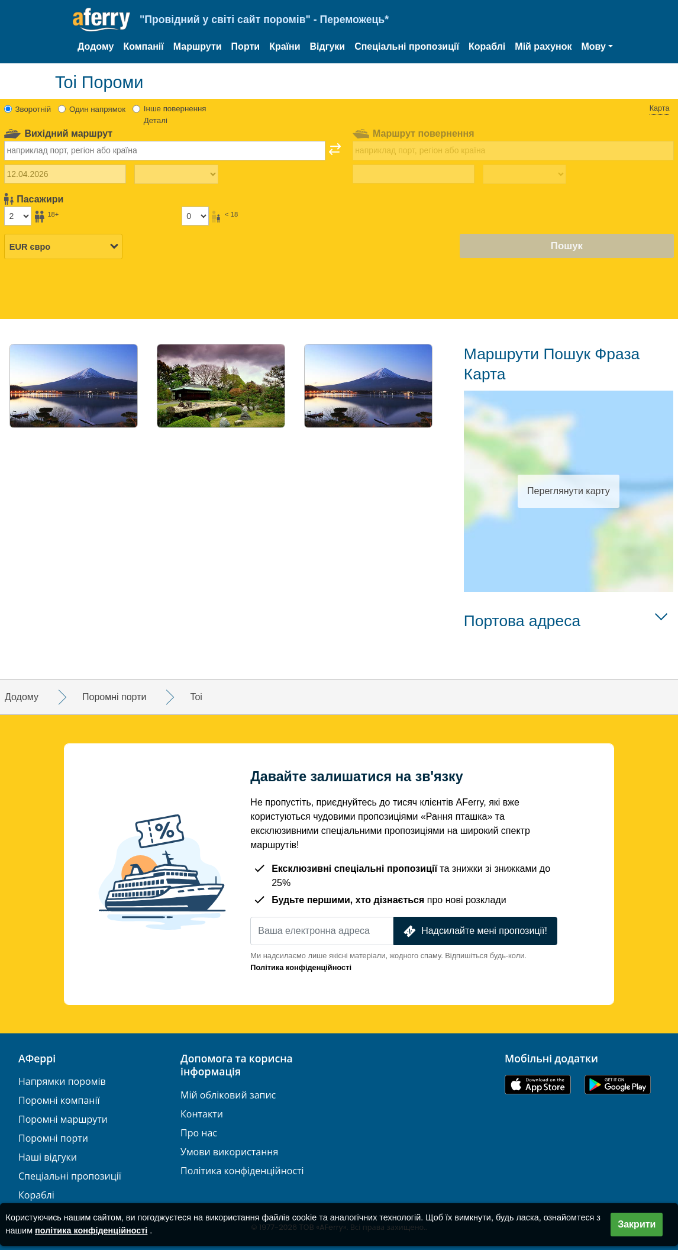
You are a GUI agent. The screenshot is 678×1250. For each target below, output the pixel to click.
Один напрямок (97, 109)
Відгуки (328, 46)
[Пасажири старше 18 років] (17, 216)
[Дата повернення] (413, 174)
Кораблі (487, 46)
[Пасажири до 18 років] (195, 216)
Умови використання (229, 1152)
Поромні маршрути (63, 1119)
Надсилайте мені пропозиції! (474, 931)
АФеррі (37, 1059)
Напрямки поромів (62, 1081)
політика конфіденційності (91, 1230)
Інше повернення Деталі (175, 114)
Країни (284, 46)
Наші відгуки (47, 1157)
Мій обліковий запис (228, 1095)
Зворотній (33, 109)
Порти (245, 46)
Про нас (198, 1133)
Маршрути (197, 46)
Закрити (637, 1224)
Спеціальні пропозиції (406, 46)
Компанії (143, 46)
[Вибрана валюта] (63, 246)
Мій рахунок (543, 46)
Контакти (201, 1114)
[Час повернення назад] (524, 175)
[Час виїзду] (176, 175)
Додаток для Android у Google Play (618, 1084)
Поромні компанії (59, 1100)
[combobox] (164, 150)
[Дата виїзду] (65, 174)
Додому (96, 46)
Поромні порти (53, 1138)
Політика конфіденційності (300, 967)
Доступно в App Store (538, 1084)
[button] (597, 47)
